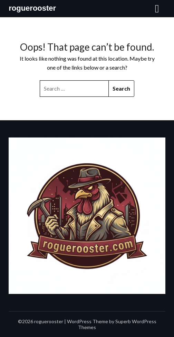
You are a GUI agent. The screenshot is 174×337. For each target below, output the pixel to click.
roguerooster (32, 8)
